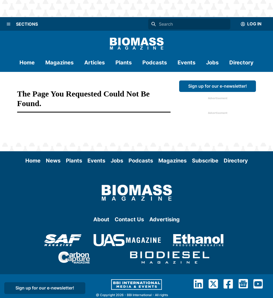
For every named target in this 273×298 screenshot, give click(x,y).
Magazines (59, 62)
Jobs (212, 62)
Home (27, 62)
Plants (123, 62)
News (53, 160)
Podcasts (154, 62)
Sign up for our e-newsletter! (217, 86)
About (101, 219)
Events (186, 62)
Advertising (164, 219)
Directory (241, 62)
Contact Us (129, 219)
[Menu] (8, 24)
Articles (94, 62)
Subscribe (205, 160)
